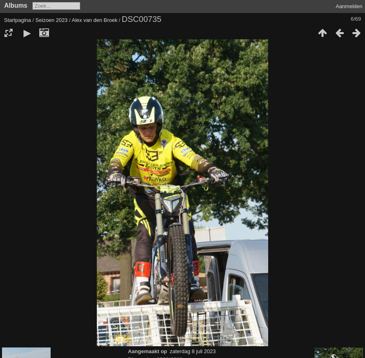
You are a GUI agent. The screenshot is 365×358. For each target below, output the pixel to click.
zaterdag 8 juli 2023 (193, 351)
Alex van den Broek (94, 20)
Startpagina (17, 20)
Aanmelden (349, 6)
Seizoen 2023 (51, 20)
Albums (15, 5)
